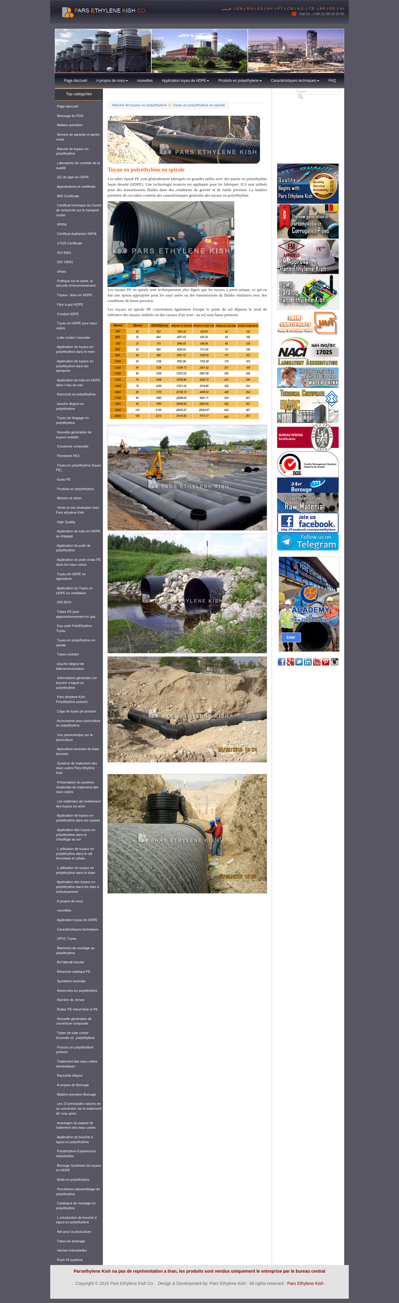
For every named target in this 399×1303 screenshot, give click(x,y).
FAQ (332, 80)
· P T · (280, 8)
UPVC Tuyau (66, 938)
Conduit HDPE (67, 314)
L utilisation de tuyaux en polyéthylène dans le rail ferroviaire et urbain (75, 853)
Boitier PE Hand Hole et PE (77, 1009)
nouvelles (145, 80)
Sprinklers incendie (70, 981)
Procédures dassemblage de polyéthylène (78, 1191)
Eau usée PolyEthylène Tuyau (74, 628)
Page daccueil (75, 80)
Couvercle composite (72, 446)
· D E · (332, 8)
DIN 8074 (63, 602)
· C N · (290, 8)
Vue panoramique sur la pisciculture (74, 737)
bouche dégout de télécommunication (70, 666)
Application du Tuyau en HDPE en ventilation (74, 590)
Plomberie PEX (68, 456)
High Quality (65, 522)
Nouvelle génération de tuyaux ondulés (74, 434)
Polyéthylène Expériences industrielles (76, 1153)
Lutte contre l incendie (73, 337)
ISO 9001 (63, 253)
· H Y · (270, 8)
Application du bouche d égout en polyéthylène (74, 1139)
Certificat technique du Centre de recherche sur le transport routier (79, 210)
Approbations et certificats (76, 186)
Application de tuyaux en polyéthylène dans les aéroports (74, 365)
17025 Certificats (69, 243)
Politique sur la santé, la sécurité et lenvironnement (76, 283)
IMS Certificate (67, 196)
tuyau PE (63, 479)
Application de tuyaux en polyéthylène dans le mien (75, 349)
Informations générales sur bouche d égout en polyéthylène (76, 682)
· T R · (312, 8)
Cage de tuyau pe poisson (76, 711)
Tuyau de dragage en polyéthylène (72, 420)
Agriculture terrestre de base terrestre (77, 751)
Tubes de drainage (70, 1241)
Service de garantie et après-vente (78, 137)
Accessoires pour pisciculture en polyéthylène (78, 723)
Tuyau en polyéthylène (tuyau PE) (78, 467)
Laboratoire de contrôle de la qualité (78, 165)
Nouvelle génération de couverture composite (74, 1021)
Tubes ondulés (67, 654)
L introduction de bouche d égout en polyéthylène (76, 1220)
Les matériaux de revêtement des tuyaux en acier (78, 803)
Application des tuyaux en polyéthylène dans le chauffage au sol (75, 834)
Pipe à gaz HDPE (69, 304)
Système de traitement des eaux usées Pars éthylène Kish (76, 768)
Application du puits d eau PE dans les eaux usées (78, 562)
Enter (291, 637)
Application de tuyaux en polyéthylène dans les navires (78, 818)
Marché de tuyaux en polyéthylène (139, 105)
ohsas (61, 271)
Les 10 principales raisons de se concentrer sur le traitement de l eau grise (79, 1108)
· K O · (301, 8)
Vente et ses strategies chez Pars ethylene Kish (77, 510)
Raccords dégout (69, 1075)
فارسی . (228, 8)
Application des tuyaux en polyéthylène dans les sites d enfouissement (77, 886)
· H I (341, 8)
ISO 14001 (64, 262)
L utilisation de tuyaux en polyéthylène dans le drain (75, 870)
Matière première (69, 125)
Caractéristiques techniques (295, 80)
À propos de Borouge (72, 1085)
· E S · (260, 8)
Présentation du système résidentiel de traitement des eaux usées (77, 787)
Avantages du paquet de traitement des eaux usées (76, 1125)
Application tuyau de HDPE (185, 80)
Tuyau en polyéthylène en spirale (198, 105)
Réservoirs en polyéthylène (77, 990)
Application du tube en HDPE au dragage (78, 533)
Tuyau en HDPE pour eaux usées (76, 325)
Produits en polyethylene (240, 80)
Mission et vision (69, 498)
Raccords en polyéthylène (76, 394)
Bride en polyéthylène (72, 1179)
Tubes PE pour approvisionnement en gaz (76, 614)
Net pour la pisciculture (73, 1231)
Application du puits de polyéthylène (73, 548)
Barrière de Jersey (70, 1000)
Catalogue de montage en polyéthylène (76, 1205)
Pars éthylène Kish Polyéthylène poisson (72, 699)
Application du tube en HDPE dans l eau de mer (78, 382)
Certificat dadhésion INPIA (76, 234)
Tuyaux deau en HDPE (74, 295)
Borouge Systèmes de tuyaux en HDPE (78, 1168)
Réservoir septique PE (73, 971)
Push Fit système (69, 1260)
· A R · (322, 8)
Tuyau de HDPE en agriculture (71, 576)
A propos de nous (112, 80)
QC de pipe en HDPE (72, 177)
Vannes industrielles (71, 1250)
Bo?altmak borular (70, 962)
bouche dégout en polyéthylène (70, 406)
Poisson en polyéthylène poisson (74, 1049)
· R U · (249, 8)
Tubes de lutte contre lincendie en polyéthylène (75, 1035)
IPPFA (61, 224)
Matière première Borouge (76, 1094)
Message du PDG (70, 116)
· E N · (239, 8)
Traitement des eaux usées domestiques (76, 1063)
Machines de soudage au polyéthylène (75, 950)
